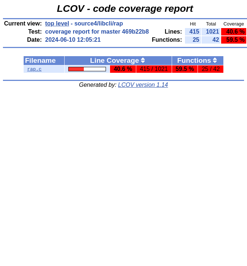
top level (57, 23)
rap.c (34, 69)
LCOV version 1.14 (143, 85)
